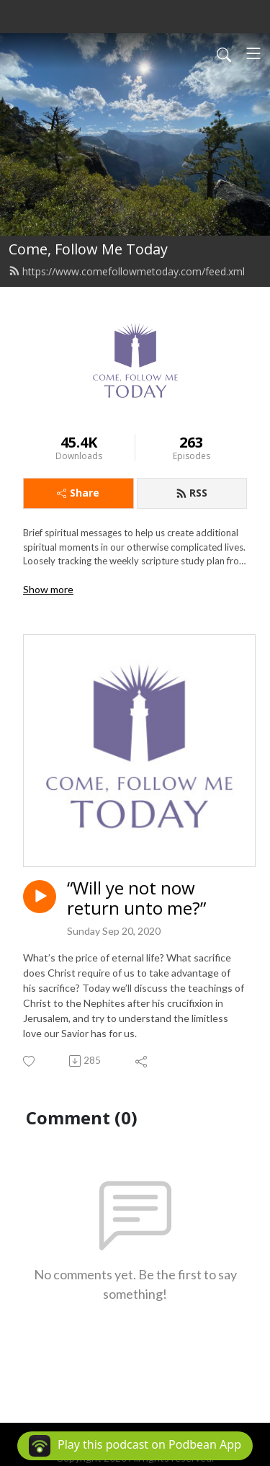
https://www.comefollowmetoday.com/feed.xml (127, 271)
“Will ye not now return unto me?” (136, 899)
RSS (191, 492)
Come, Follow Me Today (88, 249)
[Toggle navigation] (253, 53)
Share (78, 492)
